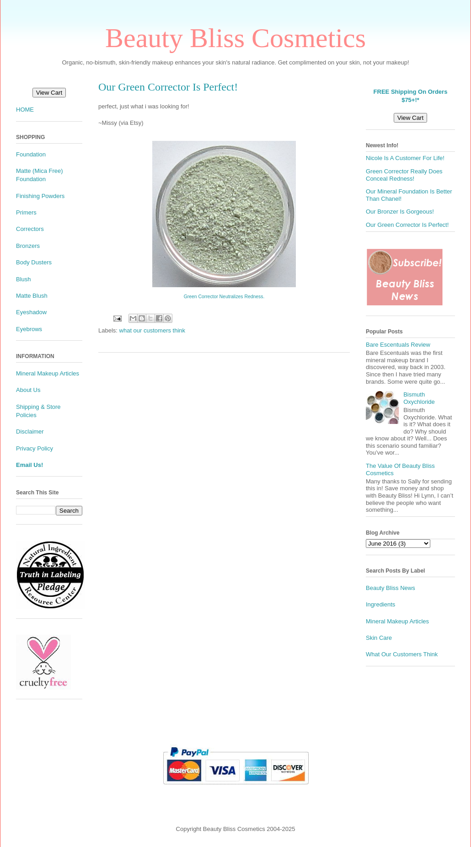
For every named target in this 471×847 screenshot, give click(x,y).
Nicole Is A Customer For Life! (405, 158)
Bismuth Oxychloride (419, 398)
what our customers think (152, 330)
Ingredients (380, 604)
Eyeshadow (31, 312)
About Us (28, 389)
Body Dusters (34, 262)
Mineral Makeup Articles (47, 373)
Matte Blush (32, 295)
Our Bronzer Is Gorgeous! (400, 211)
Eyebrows (29, 329)
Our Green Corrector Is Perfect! (407, 224)
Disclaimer (30, 431)
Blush (23, 279)
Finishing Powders (40, 196)
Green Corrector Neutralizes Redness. (224, 296)
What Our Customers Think (402, 654)
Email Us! (29, 464)
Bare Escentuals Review (398, 344)
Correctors (30, 228)
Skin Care (379, 637)
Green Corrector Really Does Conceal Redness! (404, 175)
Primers (26, 212)
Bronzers (28, 245)
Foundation (31, 154)
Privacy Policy (34, 448)
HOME (25, 109)
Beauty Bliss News (390, 587)
